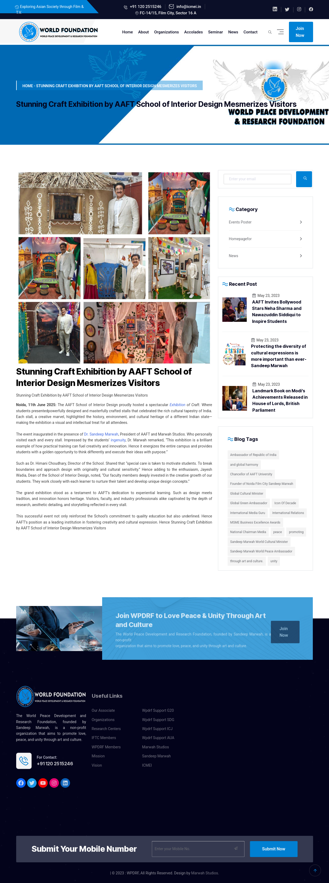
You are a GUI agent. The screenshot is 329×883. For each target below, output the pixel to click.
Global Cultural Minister (246, 493)
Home (127, 32)
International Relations (288, 513)
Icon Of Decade (285, 503)
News (233, 32)
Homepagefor (240, 239)
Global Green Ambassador (248, 503)
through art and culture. (246, 561)
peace (277, 532)
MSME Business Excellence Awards (255, 522)
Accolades (193, 32)
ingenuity (118, 440)
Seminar (215, 32)
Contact (251, 32)
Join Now (300, 32)
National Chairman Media (248, 532)
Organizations (166, 32)
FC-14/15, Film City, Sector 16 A (168, 13)
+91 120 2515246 (145, 6)
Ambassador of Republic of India (253, 455)
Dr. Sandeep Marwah (101, 434)
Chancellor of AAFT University (251, 474)
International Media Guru (247, 513)
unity (273, 561)
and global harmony (244, 465)
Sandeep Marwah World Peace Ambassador (261, 551)
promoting (296, 532)
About (143, 32)
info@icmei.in (188, 6)
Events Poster (240, 222)
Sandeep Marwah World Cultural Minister (259, 542)
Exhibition (177, 405)
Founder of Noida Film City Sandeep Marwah (261, 484)
